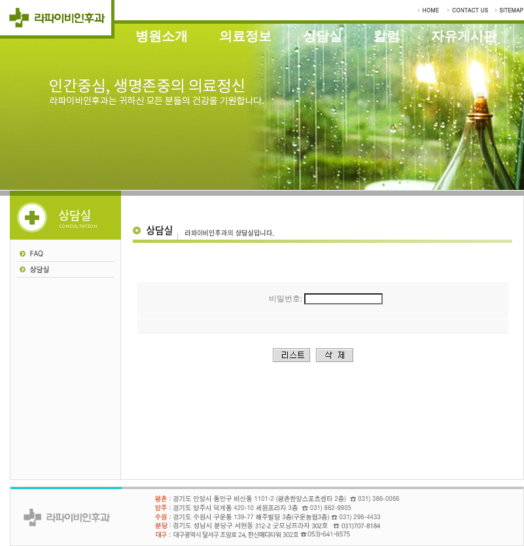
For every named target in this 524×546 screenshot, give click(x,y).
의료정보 (245, 36)
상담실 (322, 36)
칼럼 (387, 36)
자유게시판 (464, 36)
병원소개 (161, 36)
